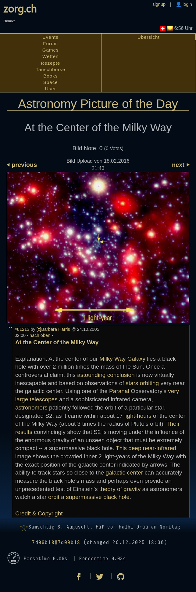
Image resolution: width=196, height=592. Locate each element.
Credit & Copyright (39, 513)
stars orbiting (142, 383)
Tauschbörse (50, 69)
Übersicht (148, 37)
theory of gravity (120, 489)
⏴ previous (22, 164)
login (186, 4)
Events (51, 37)
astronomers (31, 407)
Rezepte (50, 63)
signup (159, 4)
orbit (53, 497)
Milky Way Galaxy (122, 359)
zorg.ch (20, 8)
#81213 (22, 329)
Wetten (50, 56)
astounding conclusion (106, 375)
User (50, 88)
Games (50, 49)
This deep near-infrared (146, 448)
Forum (50, 43)
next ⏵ (180, 164)
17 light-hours (133, 416)
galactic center (124, 472)
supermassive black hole (98, 497)
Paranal (119, 391)
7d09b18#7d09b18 (56, 542)
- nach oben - (39, 335)
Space (50, 82)
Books (50, 75)
